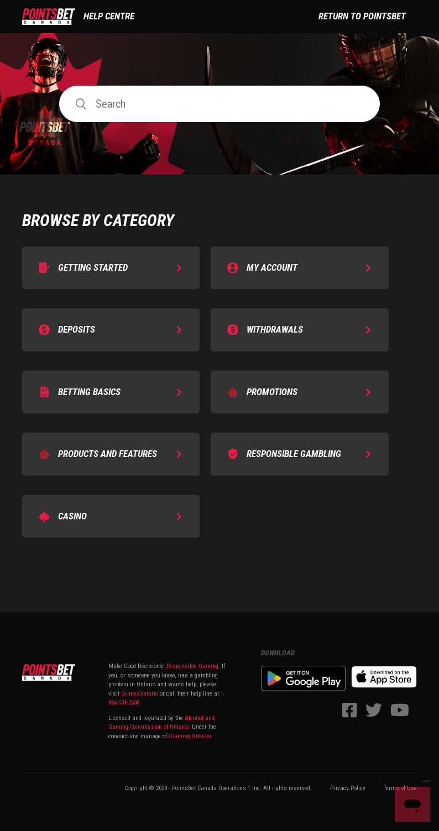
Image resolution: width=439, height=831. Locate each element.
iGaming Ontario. (190, 736)
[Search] (219, 104)
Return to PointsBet (362, 16)
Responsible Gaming (191, 666)
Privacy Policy (347, 788)
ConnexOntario (139, 693)
